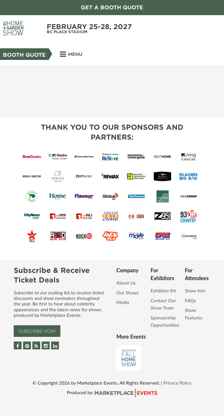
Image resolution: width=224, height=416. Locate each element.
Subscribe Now (37, 331)
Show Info (195, 290)
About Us (126, 282)
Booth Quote (24, 55)
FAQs (190, 300)
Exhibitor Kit (163, 290)
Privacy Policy (177, 382)
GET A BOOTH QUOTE (112, 7)
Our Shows (127, 292)
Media (122, 302)
